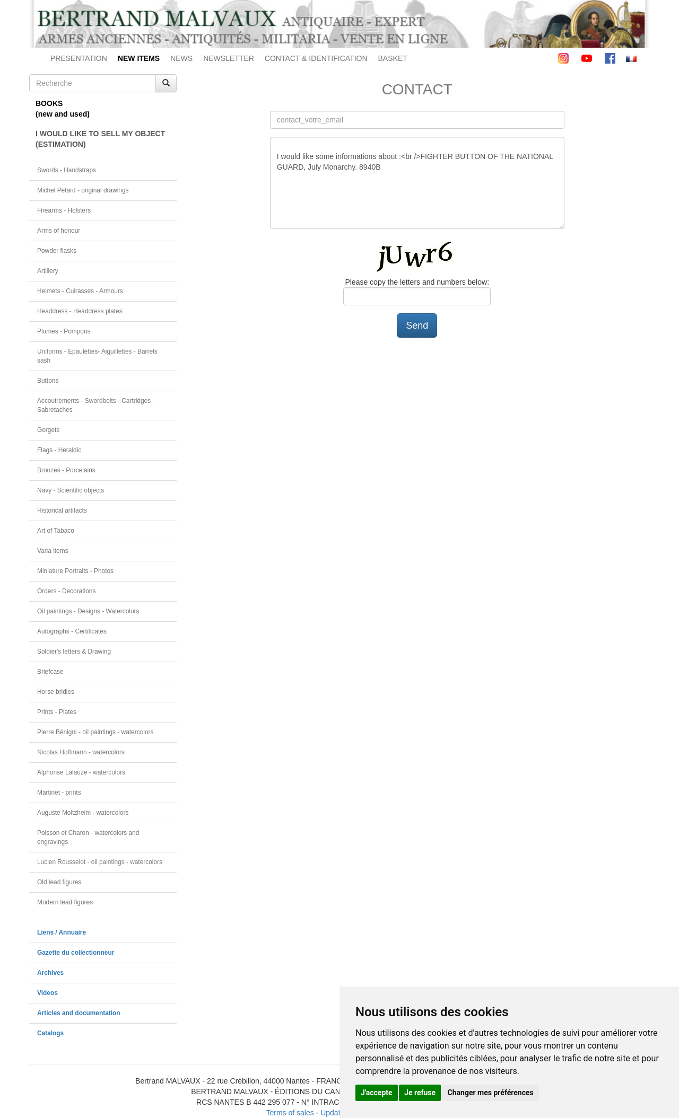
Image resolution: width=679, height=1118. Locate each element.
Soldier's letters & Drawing (74, 651)
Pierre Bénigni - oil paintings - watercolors (95, 732)
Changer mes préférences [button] (491, 1092)
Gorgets (48, 430)
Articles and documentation (78, 1013)
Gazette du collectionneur (75, 952)
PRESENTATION (78, 58)
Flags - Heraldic (59, 450)
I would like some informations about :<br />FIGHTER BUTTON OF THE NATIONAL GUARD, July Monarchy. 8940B (417, 183)
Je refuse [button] (420, 1092)
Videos (47, 993)
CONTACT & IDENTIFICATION (316, 58)
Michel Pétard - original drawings (83, 190)
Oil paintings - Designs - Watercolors (88, 611)
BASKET (392, 58)
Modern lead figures (65, 902)
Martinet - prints (59, 792)
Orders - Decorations (66, 591)
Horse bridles (55, 692)
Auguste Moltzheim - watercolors (82, 812)
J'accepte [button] (377, 1092)
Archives (50, 972)
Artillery (47, 271)
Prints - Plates (56, 712)
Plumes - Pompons (63, 331)
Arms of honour (58, 230)
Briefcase (50, 671)
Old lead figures (59, 882)
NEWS (181, 58)
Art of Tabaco (55, 530)
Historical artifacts (62, 510)
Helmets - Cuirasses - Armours (80, 291)
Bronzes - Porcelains (66, 470)
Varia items (52, 550)
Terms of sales (290, 1112)
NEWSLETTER (228, 58)
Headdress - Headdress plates (80, 311)
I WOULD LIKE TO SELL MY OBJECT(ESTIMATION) (100, 138)
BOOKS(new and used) (63, 108)
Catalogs (50, 1033)
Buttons (47, 380)
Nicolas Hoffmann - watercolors (81, 752)
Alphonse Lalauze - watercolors (81, 772)
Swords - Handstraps (66, 170)
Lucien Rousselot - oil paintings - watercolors (99, 862)
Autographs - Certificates (72, 631)
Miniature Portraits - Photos (75, 571)
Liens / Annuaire (61, 932)
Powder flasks (56, 250)
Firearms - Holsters (64, 210)
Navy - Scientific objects (70, 490)
